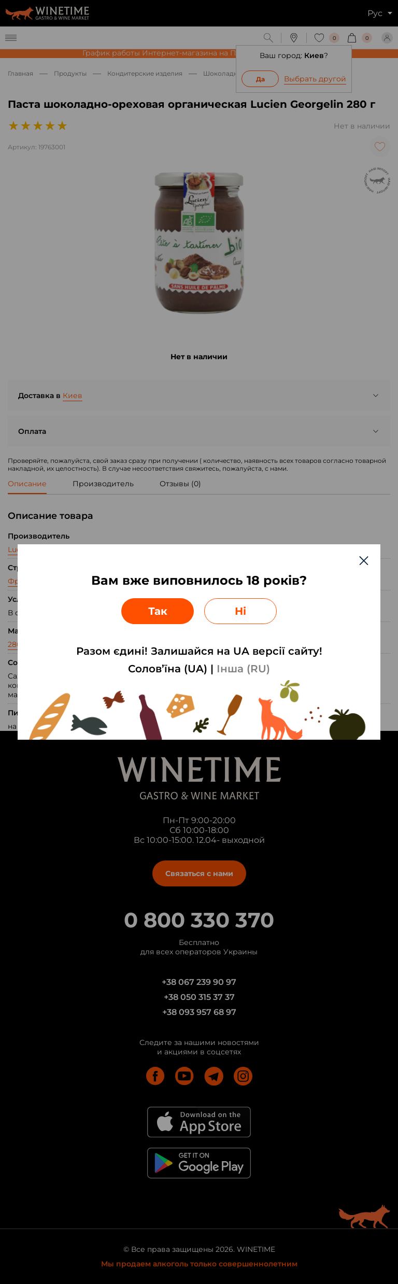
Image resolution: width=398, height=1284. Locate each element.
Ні (240, 611)
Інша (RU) (243, 668)
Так (157, 611)
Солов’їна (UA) (167, 668)
